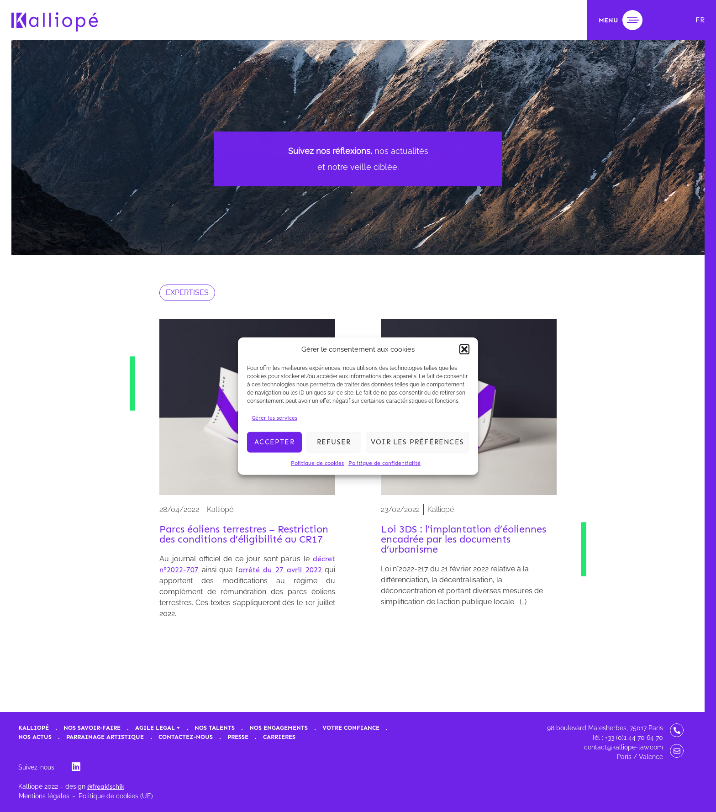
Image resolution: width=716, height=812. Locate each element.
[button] (464, 349)
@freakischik (105, 787)
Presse (237, 736)
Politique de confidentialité (384, 462)
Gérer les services (274, 417)
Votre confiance (350, 727)
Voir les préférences (417, 442)
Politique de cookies (317, 462)
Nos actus (35, 736)
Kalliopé (33, 727)
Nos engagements (278, 727)
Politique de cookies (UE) (116, 796)
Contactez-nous (185, 736)
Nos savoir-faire (92, 727)
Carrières (279, 736)
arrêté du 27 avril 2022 (280, 569)
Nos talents (215, 727)
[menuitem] (700, 20)
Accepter (274, 442)
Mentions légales (44, 796)
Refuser (334, 442)
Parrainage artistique (105, 736)
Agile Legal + (157, 727)
